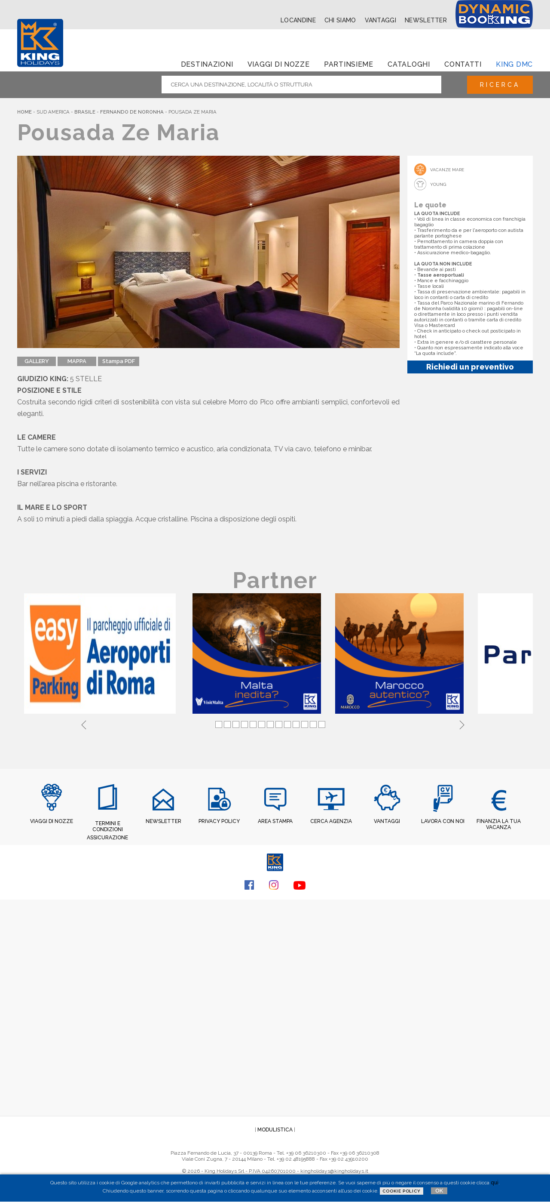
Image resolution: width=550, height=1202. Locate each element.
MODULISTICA (275, 1130)
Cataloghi (409, 64)
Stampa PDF (118, 361)
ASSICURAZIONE (107, 838)
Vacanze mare (447, 169)
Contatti (463, 64)
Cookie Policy (401, 1191)
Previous (83, 723)
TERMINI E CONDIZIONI (107, 826)
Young (438, 184)
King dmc (514, 64)
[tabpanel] (101, 654)
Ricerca (500, 84)
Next (461, 723)
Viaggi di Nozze (279, 64)
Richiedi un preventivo (470, 366)
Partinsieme (348, 64)
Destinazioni (207, 64)
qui (494, 1183)
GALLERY (36, 361)
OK (439, 1190)
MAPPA (76, 361)
